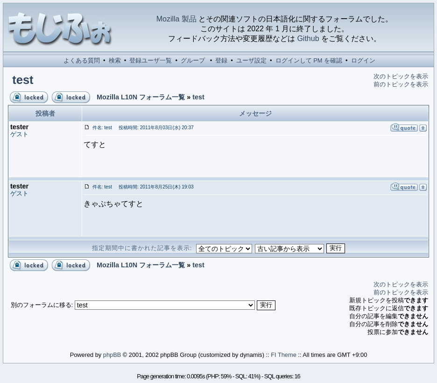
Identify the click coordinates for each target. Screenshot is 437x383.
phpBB (112, 354)
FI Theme (283, 354)
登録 (221, 60)
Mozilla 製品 (176, 19)
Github (308, 38)
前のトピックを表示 (401, 84)
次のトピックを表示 (401, 76)
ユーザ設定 (251, 60)
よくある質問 (81, 60)
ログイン (363, 60)
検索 (115, 60)
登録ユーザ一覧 (150, 60)
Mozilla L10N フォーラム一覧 (141, 97)
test (23, 79)
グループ (193, 60)
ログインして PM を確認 (308, 60)
